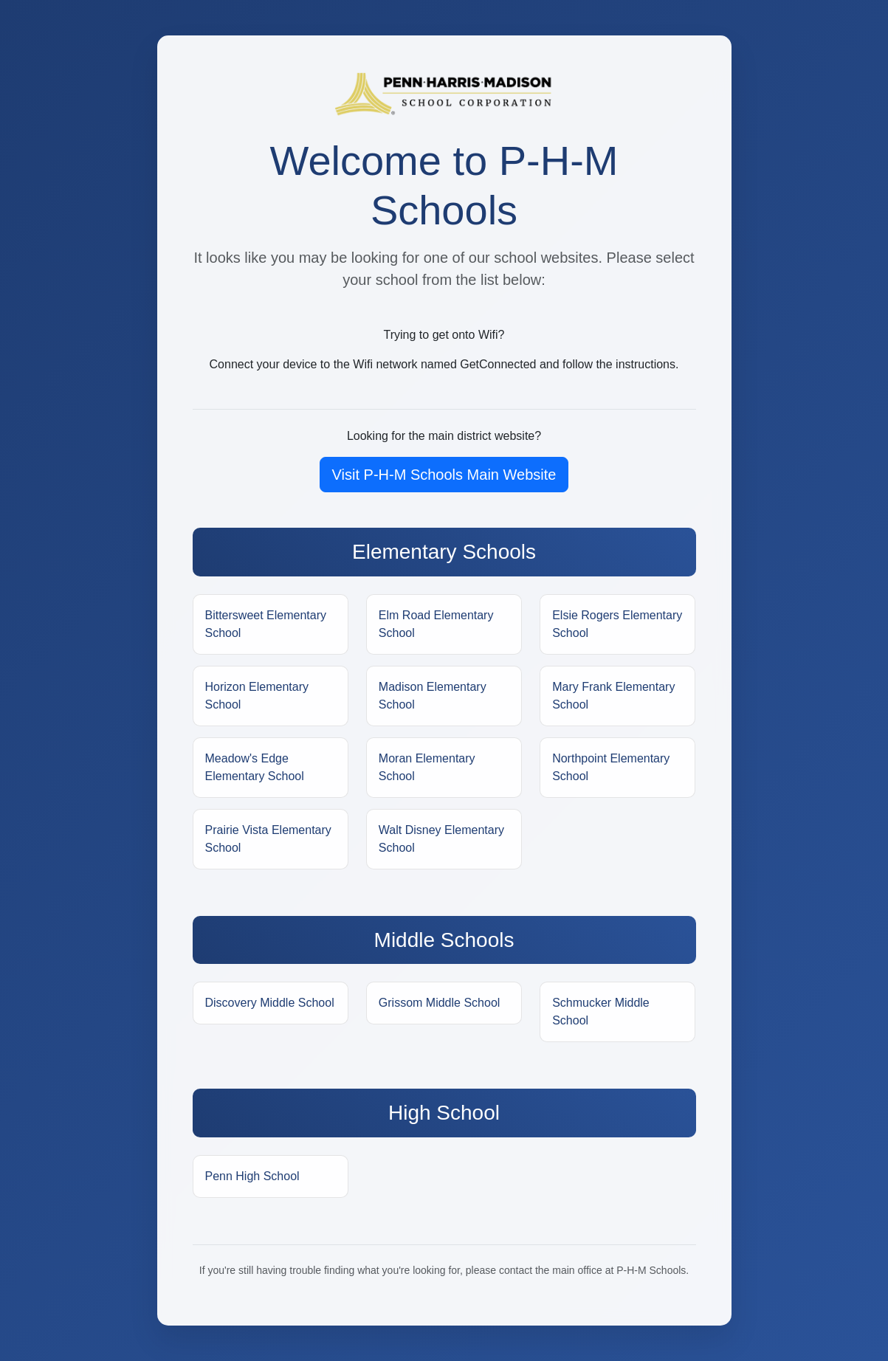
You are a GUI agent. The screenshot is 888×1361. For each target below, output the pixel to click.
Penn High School (252, 1176)
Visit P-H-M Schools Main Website (444, 474)
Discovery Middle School (269, 1002)
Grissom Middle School (439, 1002)
